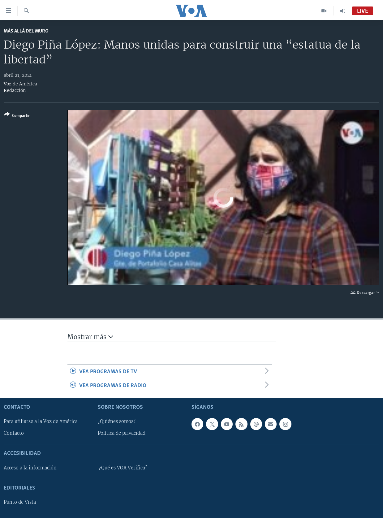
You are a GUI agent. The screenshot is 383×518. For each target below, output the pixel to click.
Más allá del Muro (26, 31)
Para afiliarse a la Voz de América (41, 421)
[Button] (17, 116)
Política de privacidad (121, 433)
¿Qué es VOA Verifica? (123, 468)
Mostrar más (90, 337)
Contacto (14, 433)
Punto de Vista (20, 502)
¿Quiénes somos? (117, 421)
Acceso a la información (30, 468)
